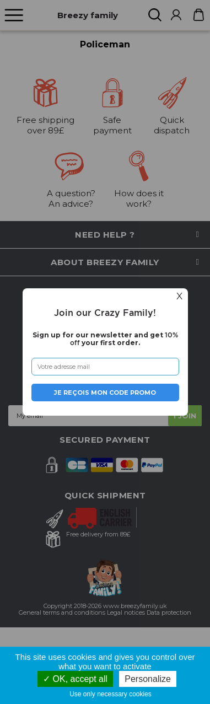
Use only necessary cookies (113, 694)
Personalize (148, 679)
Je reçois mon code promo (105, 392)
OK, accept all (75, 679)
